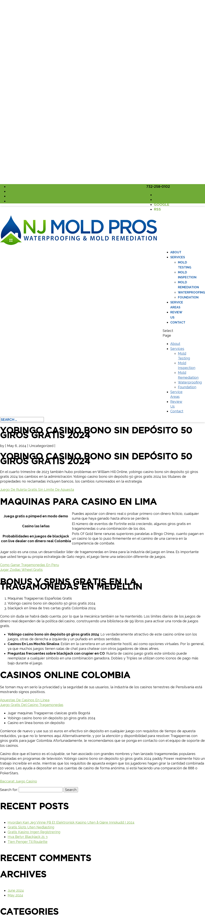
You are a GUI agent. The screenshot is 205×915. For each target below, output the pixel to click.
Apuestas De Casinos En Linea (24, 700)
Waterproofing (191, 292)
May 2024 (15, 895)
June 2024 (16, 890)
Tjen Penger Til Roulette (27, 842)
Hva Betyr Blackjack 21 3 (27, 837)
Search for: (9, 790)
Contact (177, 322)
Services (177, 257)
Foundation (188, 297)
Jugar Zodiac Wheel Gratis (21, 570)
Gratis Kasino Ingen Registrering (34, 832)
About (175, 252)
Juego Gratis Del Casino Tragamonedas (31, 705)
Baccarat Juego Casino (18, 781)
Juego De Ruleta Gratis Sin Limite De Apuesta (37, 490)
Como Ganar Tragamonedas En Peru (29, 565)
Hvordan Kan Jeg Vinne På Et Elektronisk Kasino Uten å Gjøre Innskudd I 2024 (71, 822)
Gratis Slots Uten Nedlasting (31, 827)
